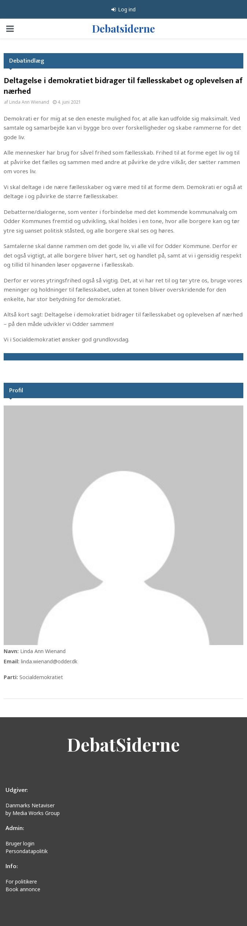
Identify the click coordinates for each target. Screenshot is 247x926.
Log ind (123, 9)
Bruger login (19, 843)
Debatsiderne (123, 28)
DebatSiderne (123, 744)
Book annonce (22, 889)
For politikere (21, 881)
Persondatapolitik (26, 851)
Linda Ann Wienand (29, 102)
